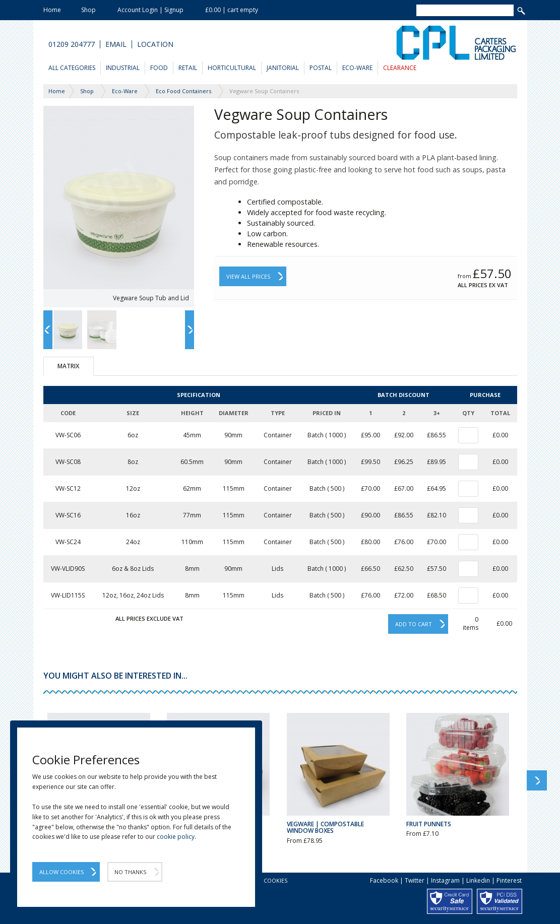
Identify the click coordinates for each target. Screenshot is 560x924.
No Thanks (130, 872)
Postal (320, 67)
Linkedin (478, 880)
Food (159, 67)
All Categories (71, 67)
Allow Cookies (61, 872)
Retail (187, 67)
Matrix (68, 366)
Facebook (384, 880)
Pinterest (509, 880)
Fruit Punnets (428, 824)
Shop (88, 10)
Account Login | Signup (150, 10)
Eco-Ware (357, 67)
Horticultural (232, 67)
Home (52, 10)
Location (155, 44)
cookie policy (176, 836)
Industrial (123, 67)
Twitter (414, 880)
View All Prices (248, 276)
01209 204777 (71, 44)
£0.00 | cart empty (231, 10)
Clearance (399, 67)
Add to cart (413, 624)
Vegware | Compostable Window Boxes (325, 827)
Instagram (445, 880)
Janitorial (283, 67)
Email (116, 44)
